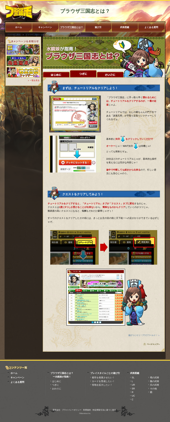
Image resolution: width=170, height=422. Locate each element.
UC (133, 395)
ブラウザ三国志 (14, 34)
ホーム (18, 27)
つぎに (55, 385)
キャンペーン (45, 27)
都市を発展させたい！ (103, 377)
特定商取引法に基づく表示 (104, 410)
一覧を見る (35, 80)
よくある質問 (151, 27)
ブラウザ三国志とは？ (71, 27)
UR (133, 385)
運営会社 (56, 410)
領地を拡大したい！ (102, 385)
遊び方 (98, 27)
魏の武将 (154, 381)
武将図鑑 (124, 27)
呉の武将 (154, 385)
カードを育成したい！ (103, 381)
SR (133, 388)
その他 (153, 388)
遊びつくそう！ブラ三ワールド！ (143, 335)
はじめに (56, 381)
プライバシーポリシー (72, 410)
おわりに (56, 388)
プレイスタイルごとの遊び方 (105, 373)
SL (133, 377)
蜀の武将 (154, 377)
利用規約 (87, 410)
